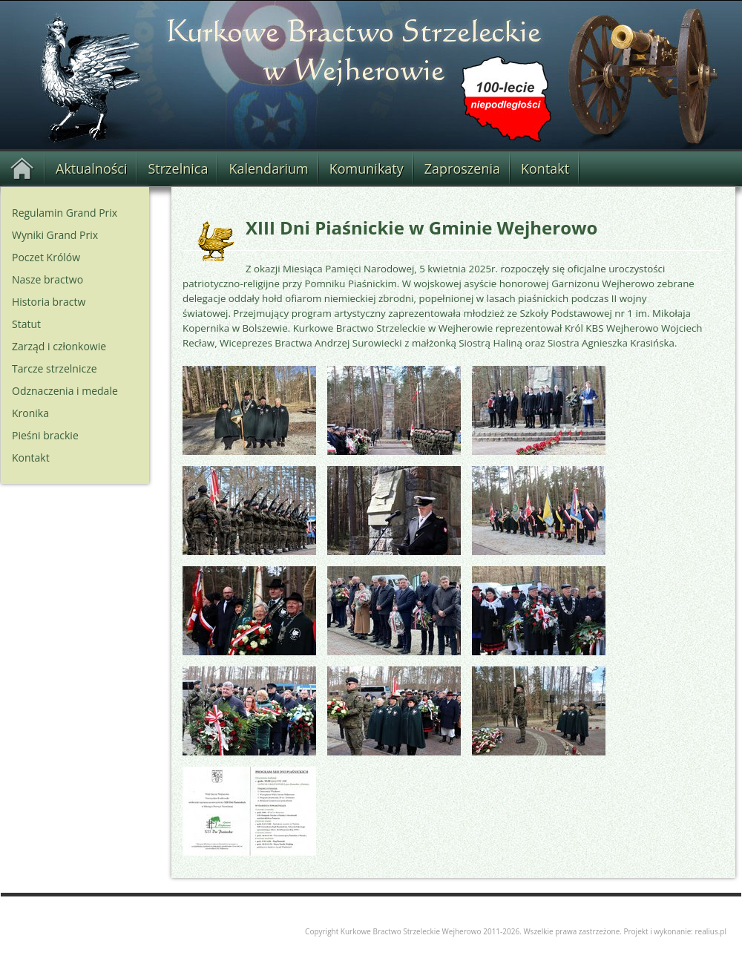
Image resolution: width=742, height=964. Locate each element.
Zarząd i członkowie (59, 346)
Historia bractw (48, 302)
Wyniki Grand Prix (55, 235)
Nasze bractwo (47, 279)
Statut (26, 324)
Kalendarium (268, 168)
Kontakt (545, 168)
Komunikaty (366, 168)
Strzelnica (178, 168)
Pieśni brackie (45, 435)
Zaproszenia (462, 168)
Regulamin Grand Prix (64, 213)
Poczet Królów (46, 257)
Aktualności (91, 168)
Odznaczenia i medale (65, 391)
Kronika (30, 413)
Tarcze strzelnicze (54, 368)
